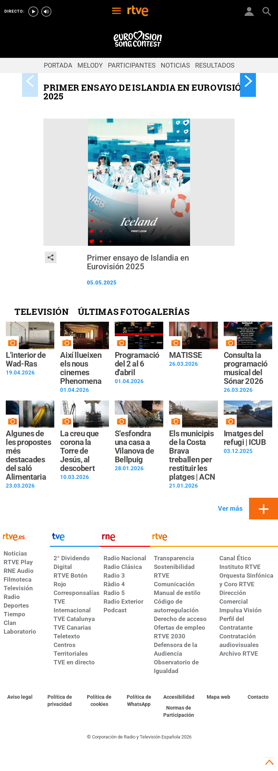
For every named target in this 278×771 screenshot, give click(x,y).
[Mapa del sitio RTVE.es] (219, 697)
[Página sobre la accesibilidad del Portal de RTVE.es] (179, 697)
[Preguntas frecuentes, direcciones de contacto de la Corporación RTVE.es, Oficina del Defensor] (258, 697)
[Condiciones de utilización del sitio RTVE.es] (20, 697)
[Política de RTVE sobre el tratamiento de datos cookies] (99, 701)
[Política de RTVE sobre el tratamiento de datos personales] (60, 701)
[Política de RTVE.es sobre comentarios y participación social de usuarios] (179, 711)
